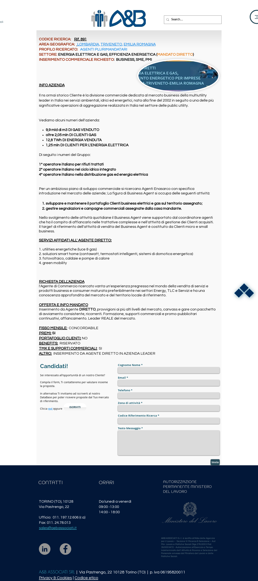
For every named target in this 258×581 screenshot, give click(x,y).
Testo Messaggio (129, 428)
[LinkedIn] (44, 549)
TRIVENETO (111, 44)
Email (122, 377)
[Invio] (215, 462)
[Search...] (192, 20)
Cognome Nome (129, 365)
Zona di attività (129, 402)
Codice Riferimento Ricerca (137, 415)
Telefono (124, 390)
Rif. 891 (80, 39)
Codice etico (86, 578)
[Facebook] (65, 549)
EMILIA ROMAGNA (140, 44)
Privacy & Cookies (55, 578)
